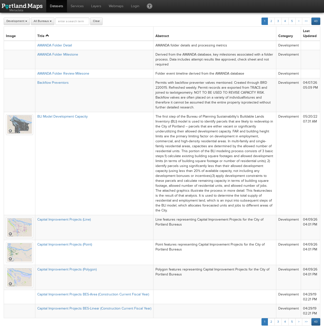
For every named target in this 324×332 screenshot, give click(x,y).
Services (77, 6)
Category (285, 36)
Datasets (56, 6)
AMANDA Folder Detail (54, 45)
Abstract (162, 36)
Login (135, 6)
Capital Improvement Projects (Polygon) (67, 269)
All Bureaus (43, 21)
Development (16, 21)
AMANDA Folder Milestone (57, 54)
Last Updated (310, 33)
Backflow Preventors (53, 83)
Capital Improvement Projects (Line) (64, 219)
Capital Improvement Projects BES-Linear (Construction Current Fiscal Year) (94, 308)
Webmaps (116, 6)
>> (306, 21)
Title (43, 36)
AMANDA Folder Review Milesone (63, 73)
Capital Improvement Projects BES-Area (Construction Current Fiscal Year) (93, 294)
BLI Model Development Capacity (62, 116)
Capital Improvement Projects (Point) (64, 244)
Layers (96, 6)
